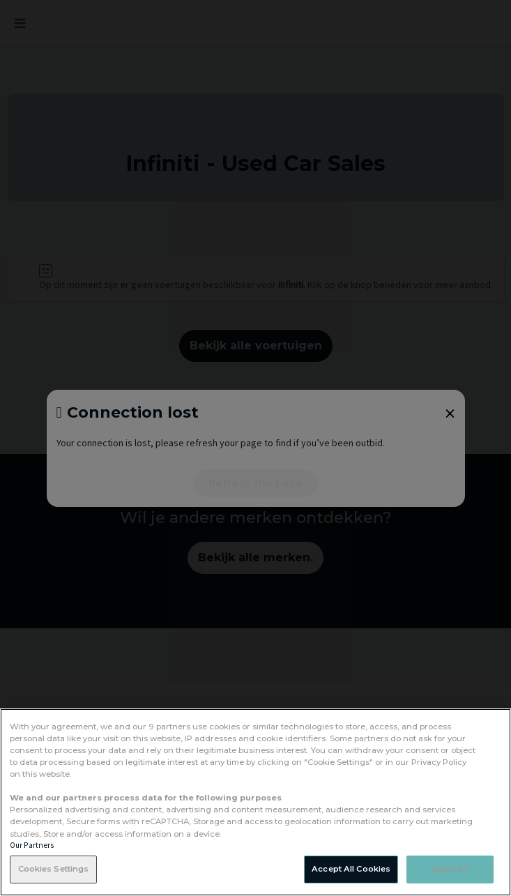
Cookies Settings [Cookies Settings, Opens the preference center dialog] (53, 869)
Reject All (450, 869)
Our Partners (32, 845)
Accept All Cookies (351, 869)
